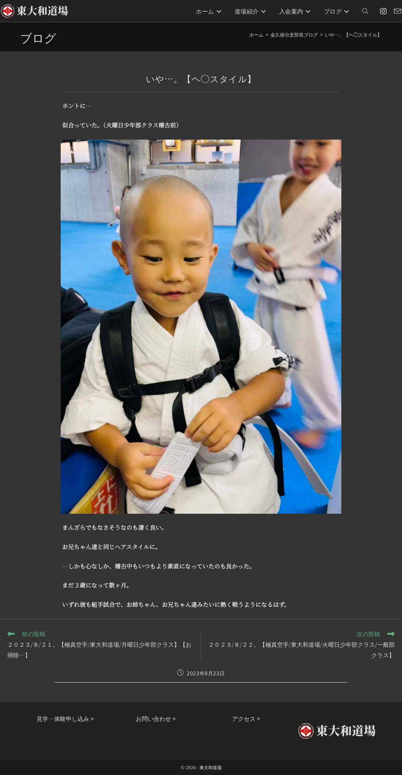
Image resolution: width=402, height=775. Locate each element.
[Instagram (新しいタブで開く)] (383, 11)
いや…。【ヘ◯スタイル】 (353, 34)
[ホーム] (256, 34)
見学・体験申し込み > (65, 718)
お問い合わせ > (156, 718)
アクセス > (246, 718)
